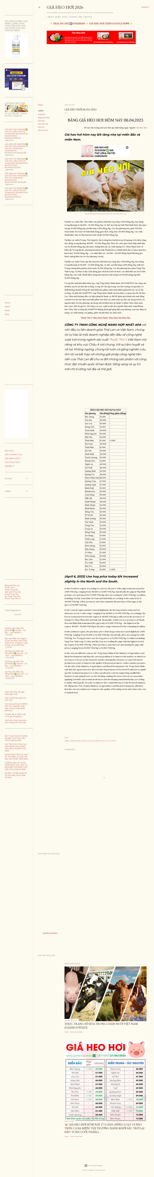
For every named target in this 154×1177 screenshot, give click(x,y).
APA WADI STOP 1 (12, 458)
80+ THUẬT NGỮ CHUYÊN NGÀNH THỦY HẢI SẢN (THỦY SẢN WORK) (16, 738)
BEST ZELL (9, 451)
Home (7, 303)
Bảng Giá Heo (44, 118)
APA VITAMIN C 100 (13, 455)
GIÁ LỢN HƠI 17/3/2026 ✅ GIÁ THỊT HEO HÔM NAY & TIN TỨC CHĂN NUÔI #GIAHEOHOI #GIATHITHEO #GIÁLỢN (16, 177)
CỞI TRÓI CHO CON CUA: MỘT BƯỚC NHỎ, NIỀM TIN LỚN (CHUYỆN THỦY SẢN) (16, 747)
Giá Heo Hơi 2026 (65, 7)
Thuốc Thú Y (118, 339)
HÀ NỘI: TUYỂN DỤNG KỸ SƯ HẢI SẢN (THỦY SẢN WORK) (16, 775)
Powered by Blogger (93, 1165)
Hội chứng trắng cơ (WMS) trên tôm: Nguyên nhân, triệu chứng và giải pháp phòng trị (16, 707)
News (57, 17)
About (50, 17)
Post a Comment (76, 1032)
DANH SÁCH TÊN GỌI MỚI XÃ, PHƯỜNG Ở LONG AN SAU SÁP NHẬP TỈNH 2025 (16, 757)
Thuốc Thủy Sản (11, 590)
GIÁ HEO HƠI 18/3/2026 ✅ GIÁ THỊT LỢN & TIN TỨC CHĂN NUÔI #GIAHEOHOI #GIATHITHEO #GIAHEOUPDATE (16, 163)
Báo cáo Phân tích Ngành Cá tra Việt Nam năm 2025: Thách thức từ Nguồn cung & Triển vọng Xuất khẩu (16, 641)
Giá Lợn (41, 127)
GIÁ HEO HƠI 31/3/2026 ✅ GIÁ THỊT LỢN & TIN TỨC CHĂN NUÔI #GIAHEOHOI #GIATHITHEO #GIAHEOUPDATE (16, 133)
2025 (79, 17)
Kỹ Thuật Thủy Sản (12, 596)
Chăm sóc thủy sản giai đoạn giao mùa (14, 693)
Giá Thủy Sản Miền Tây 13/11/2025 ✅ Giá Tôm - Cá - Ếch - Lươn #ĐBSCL (16, 663)
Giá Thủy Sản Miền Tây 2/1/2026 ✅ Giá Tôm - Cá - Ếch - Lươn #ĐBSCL (15, 630)
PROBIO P (9, 466)
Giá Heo (41, 121)
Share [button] (40, 105)
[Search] (145, 7)
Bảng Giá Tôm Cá (12, 585)
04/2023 (41, 114)
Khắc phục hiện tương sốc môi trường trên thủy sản (16, 721)
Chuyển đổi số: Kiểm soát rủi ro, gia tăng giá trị (15, 715)
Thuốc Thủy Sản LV (13, 598)
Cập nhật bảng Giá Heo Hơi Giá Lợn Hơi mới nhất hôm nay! (106, 214)
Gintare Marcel (100, 1170)
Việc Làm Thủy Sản (13, 592)
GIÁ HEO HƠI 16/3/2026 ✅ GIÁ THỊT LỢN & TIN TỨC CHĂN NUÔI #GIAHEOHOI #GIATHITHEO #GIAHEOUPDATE (16, 192)
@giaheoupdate (50, 932)
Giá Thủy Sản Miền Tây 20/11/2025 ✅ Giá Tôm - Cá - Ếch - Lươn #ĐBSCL (16, 653)
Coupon (72, 17)
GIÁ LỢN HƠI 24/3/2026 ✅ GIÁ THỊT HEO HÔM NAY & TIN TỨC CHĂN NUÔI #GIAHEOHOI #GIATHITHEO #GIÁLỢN (16, 148)
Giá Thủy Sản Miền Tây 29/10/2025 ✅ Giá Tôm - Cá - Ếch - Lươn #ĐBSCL (16, 674)
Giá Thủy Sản (124, 318)
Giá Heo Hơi (43, 124)
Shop (64, 17)
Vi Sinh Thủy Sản (12, 594)
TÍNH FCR (87, 17)
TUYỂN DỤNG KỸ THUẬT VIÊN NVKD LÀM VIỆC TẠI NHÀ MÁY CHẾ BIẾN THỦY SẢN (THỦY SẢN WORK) (16, 766)
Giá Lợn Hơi (43, 130)
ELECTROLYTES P (12, 462)
